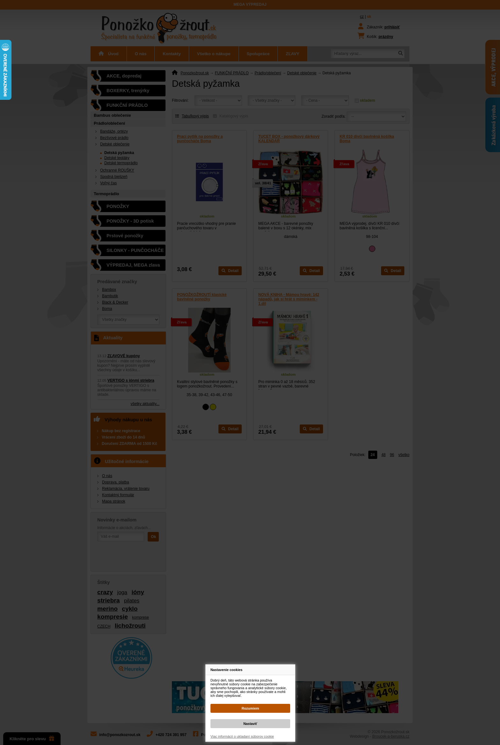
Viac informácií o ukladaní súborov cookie (242, 736)
